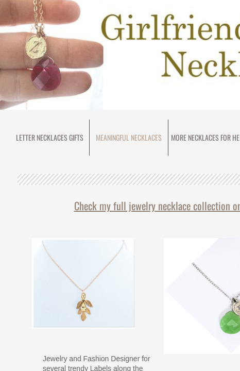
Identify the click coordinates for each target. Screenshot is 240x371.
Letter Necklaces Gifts (49, 137)
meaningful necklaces (129, 137)
